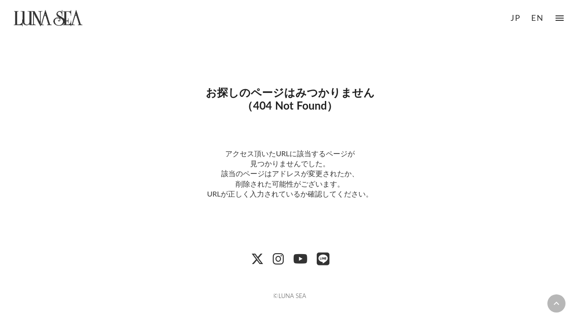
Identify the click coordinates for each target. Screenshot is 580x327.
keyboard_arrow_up (556, 303)
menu (559, 18)
